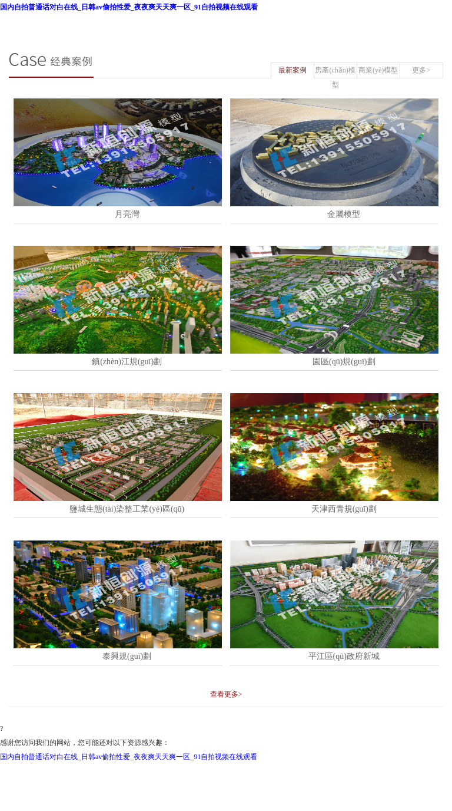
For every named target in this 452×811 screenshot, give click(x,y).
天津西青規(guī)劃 (344, 509)
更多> (421, 70)
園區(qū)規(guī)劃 (344, 361)
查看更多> (226, 694)
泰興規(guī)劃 (126, 656)
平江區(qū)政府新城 (344, 656)
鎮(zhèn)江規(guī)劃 (127, 361)
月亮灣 (127, 214)
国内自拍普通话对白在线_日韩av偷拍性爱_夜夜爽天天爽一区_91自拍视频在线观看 (129, 7)
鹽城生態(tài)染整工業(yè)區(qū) (126, 509)
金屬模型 (343, 214)
